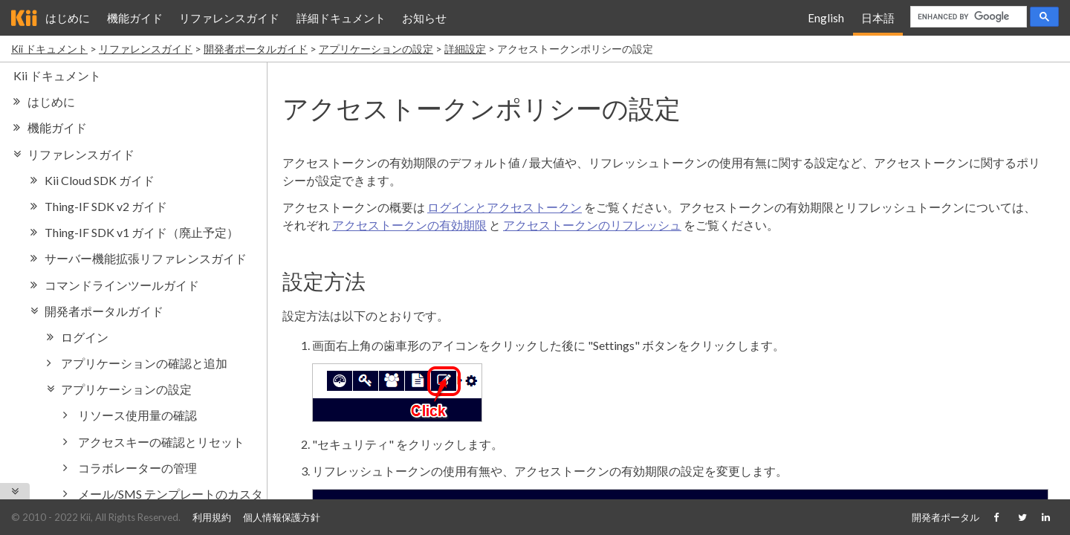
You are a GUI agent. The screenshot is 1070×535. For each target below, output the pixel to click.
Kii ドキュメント (49, 48)
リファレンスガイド (229, 18)
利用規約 (211, 517)
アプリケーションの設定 (376, 48)
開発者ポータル (945, 517)
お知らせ (424, 18)
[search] (967, 17)
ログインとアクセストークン (504, 207)
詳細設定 (465, 48)
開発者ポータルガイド (256, 48)
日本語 (878, 18)
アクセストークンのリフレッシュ (592, 225)
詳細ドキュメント (341, 18)
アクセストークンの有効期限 (409, 225)
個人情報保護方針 (281, 517)
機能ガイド (135, 18)
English (826, 18)
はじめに (67, 18)
